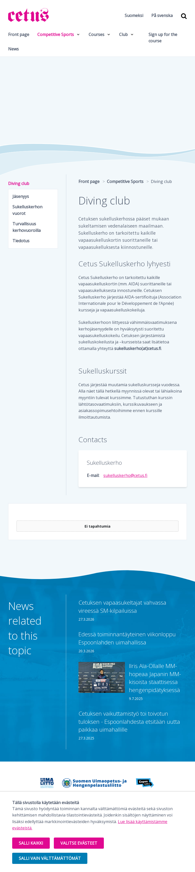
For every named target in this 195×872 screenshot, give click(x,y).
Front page (18, 34)
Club (123, 34)
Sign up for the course (163, 38)
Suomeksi (134, 15)
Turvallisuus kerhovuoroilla (26, 227)
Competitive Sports (55, 34)
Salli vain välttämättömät (50, 858)
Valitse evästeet (78, 843)
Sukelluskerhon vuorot (27, 210)
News (13, 49)
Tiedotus (20, 241)
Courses (96, 34)
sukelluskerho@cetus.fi (125, 475)
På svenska (162, 15)
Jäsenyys (20, 196)
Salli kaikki (31, 843)
